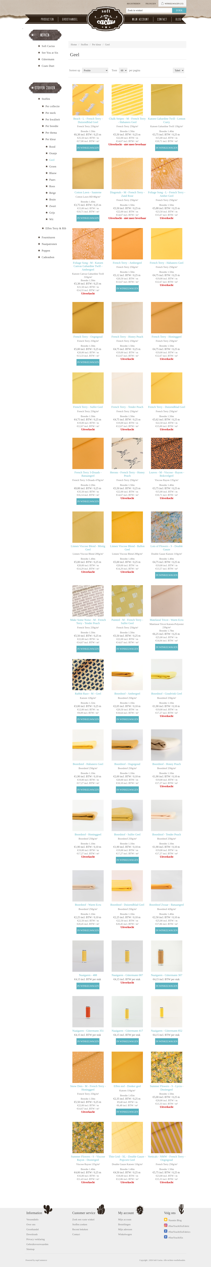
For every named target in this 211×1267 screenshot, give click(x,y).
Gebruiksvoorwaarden (37, 1244)
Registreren (133, 3)
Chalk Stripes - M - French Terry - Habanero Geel (127, 120)
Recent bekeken (80, 1229)
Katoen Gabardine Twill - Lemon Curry (166, 120)
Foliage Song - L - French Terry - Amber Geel (166, 194)
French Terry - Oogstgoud (88, 336)
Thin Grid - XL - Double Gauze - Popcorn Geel (127, 1158)
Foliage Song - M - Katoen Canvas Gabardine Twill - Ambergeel (88, 266)
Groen (52, 166)
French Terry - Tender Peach (127, 407)
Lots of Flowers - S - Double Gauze (167, 548)
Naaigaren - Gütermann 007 (127, 975)
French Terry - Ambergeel (127, 262)
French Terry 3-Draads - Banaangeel (88, 474)
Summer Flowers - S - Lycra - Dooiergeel (166, 1088)
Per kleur (96, 44)
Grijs (52, 212)
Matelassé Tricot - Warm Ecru (166, 619)
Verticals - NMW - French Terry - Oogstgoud (166, 1158)
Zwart (52, 206)
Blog (178, 19)
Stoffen (84, 44)
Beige (52, 192)
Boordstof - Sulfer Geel (127, 834)
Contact (162, 19)
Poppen (46, 250)
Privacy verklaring (35, 1239)
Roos (52, 186)
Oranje (53, 153)
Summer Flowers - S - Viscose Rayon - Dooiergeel (88, 1158)
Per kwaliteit (52, 119)
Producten (47, 19)
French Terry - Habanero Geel (166, 262)
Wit (51, 219)
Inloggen (151, 3)
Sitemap (30, 1249)
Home (74, 44)
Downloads (32, 1234)
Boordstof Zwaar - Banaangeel (166, 904)
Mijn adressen (125, 1229)
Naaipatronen (49, 244)
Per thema (51, 132)
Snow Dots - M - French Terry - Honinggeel (88, 1088)
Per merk (50, 112)
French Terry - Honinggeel (166, 336)
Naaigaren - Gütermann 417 (127, 1030)
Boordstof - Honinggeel (88, 834)
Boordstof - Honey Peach (166, 764)
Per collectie (52, 106)
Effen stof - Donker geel (127, 1086)
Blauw (53, 173)
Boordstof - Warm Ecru (88, 904)
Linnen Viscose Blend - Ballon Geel (127, 548)
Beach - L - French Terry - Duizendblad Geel (88, 120)
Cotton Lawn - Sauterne (88, 192)
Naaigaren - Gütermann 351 (88, 1030)
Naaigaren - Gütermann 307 (166, 975)
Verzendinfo (32, 1219)
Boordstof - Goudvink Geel (166, 693)
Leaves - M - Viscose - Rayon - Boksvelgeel (166, 474)
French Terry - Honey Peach (127, 336)
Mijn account (140, 19)
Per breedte (51, 126)
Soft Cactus (48, 46)
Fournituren (48, 237)
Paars (52, 179)
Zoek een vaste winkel (83, 1219)
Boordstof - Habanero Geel (88, 764)
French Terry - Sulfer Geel (88, 407)
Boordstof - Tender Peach (166, 834)
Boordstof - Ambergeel (127, 693)
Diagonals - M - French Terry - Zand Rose (127, 194)
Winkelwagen (125, 1234)
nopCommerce (41, 1260)
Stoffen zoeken (79, 1224)
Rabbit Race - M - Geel (88, 693)
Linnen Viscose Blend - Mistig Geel (88, 548)
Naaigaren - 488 (88, 975)
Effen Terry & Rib (55, 228)
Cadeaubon (48, 257)
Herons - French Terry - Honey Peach (127, 474)
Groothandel (70, 19)
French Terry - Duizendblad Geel (166, 407)
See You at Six (50, 52)
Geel (52, 159)
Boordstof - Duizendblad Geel (127, 904)
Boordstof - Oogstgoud (127, 764)
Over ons (30, 1224)
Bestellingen (124, 1224)
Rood (52, 146)
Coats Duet (48, 65)
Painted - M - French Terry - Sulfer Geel (127, 621)
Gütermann (48, 59)
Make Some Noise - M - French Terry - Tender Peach (88, 621)
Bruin (52, 199)
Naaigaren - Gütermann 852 (166, 1030)
